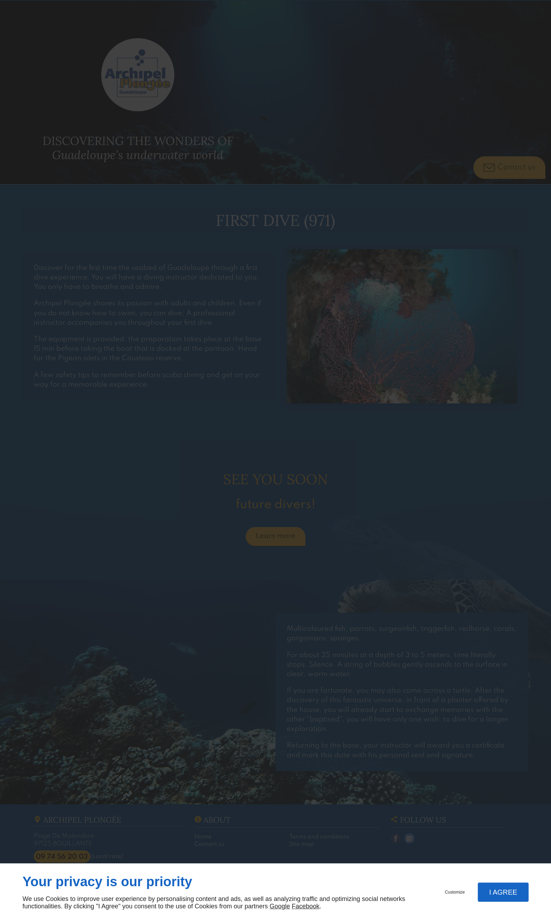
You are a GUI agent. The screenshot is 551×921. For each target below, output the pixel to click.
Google (280, 906)
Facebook (305, 906)
